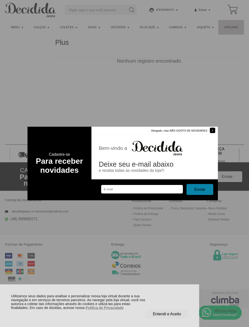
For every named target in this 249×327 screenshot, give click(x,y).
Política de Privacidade (105, 308)
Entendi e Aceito (167, 314)
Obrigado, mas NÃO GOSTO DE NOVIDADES (179, 130)
